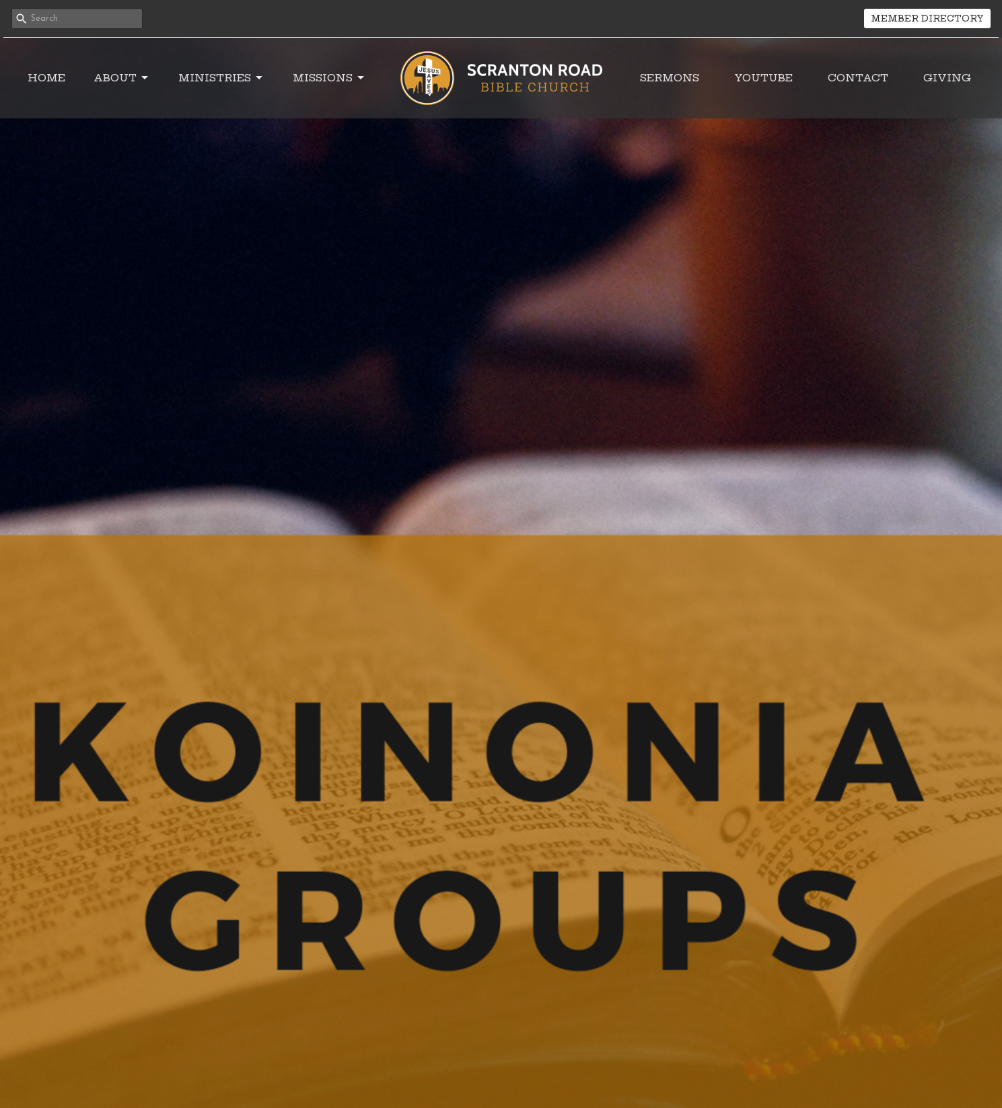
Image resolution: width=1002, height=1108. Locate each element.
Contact (858, 77)
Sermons (669, 77)
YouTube (763, 77)
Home (46, 77)
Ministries (221, 78)
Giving (947, 77)
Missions (329, 78)
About (122, 78)
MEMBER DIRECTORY (927, 18)
